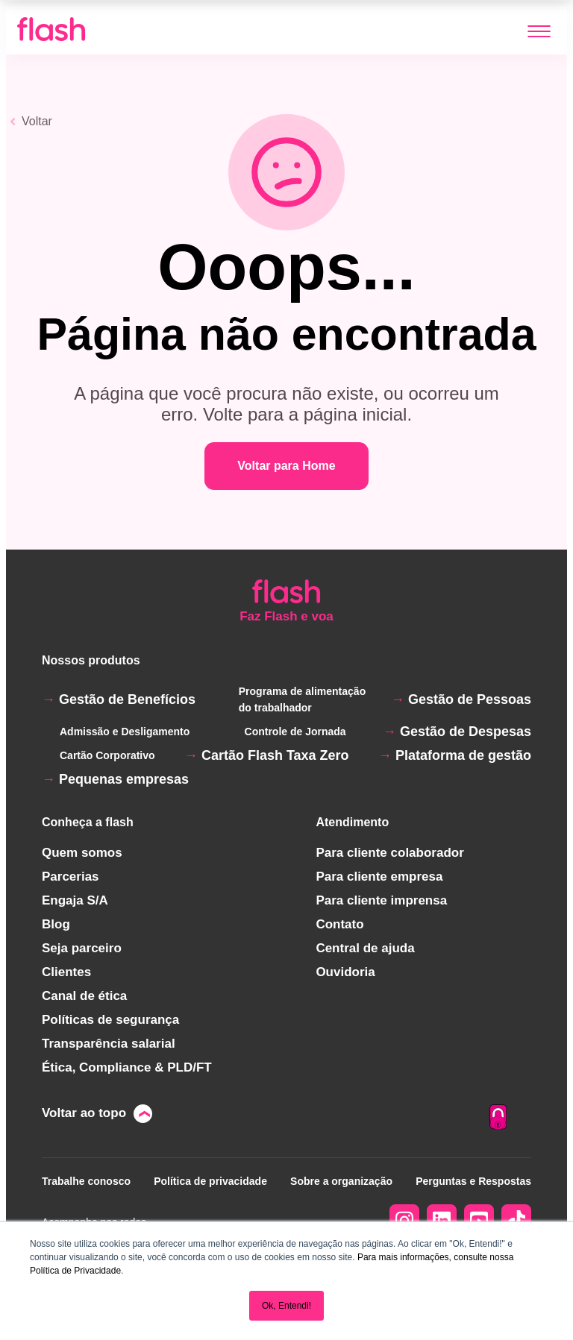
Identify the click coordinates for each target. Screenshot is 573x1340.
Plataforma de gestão (463, 755)
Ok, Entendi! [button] (286, 1305)
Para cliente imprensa (381, 900)
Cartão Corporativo (107, 755)
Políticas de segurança (110, 1020)
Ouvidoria (345, 972)
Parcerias (70, 876)
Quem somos (82, 853)
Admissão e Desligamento (125, 731)
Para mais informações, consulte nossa (435, 1257)
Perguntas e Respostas (473, 1181)
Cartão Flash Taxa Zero (275, 755)
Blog (56, 924)
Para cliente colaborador (389, 853)
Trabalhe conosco (86, 1181)
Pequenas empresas (124, 779)
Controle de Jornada (295, 731)
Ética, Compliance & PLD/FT (127, 1067)
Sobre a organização (341, 1181)
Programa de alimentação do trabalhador (302, 699)
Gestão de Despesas (465, 731)
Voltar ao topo (84, 1113)
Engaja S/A (75, 900)
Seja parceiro (82, 948)
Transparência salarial (108, 1044)
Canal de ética (84, 996)
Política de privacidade (210, 1181)
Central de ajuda (365, 948)
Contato (339, 924)
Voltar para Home (286, 465)
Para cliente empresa (379, 876)
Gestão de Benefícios (127, 699)
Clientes (66, 972)
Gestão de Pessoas (469, 699)
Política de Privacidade (75, 1270)
